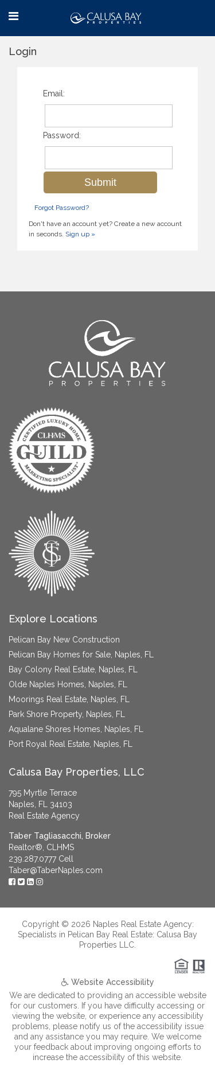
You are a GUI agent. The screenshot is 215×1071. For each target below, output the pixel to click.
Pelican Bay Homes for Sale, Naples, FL (81, 654)
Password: (62, 135)
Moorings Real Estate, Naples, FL (69, 699)
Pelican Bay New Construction (64, 639)
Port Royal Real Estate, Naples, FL (70, 744)
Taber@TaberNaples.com (56, 870)
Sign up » (80, 234)
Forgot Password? (61, 208)
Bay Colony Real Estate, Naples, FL (73, 669)
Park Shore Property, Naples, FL (67, 714)
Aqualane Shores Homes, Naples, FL (76, 729)
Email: (54, 93)
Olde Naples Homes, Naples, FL (68, 684)
